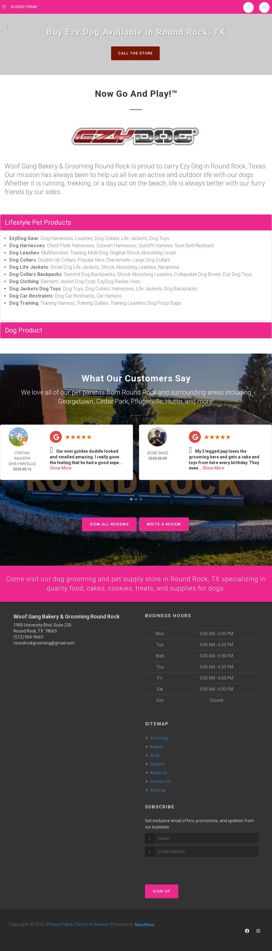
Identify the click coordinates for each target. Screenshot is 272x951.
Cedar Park (112, 401)
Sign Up (162, 891)
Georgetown (75, 401)
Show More (60, 467)
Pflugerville (147, 401)
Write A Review (164, 523)
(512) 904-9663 (28, 636)
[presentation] (177, 867)
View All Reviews (109, 523)
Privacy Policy (60, 924)
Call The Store (135, 53)
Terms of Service (92, 924)
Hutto (173, 401)
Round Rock (139, 392)
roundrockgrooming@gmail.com (44, 642)
